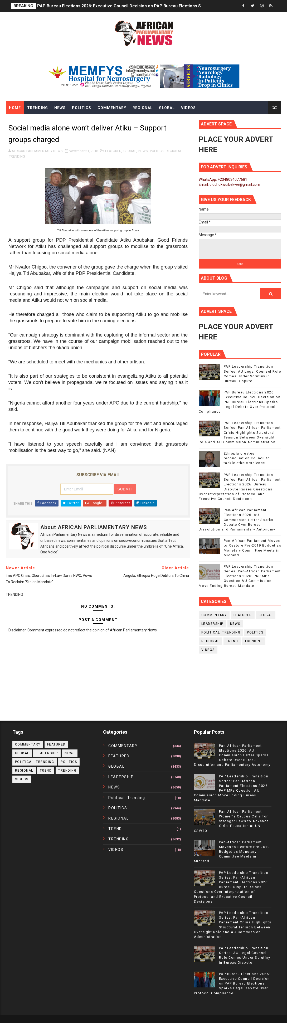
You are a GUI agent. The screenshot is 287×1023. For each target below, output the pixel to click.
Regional (143, 108)
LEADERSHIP (212, 624)
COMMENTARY (214, 615)
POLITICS (157, 151)
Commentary (112, 108)
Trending (37, 108)
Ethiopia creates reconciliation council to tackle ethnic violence (247, 458)
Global (167, 108)
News (60, 108)
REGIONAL (174, 151)
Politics (81, 108)
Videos (188, 108)
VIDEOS (208, 650)
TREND (232, 641)
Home (15, 108)
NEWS (143, 151)
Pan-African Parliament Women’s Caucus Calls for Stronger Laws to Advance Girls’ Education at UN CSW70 (231, 821)
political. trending (221, 632)
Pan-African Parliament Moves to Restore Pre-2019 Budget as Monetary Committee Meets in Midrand (232, 851)
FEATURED (113, 151)
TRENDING (17, 156)
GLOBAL (129, 151)
